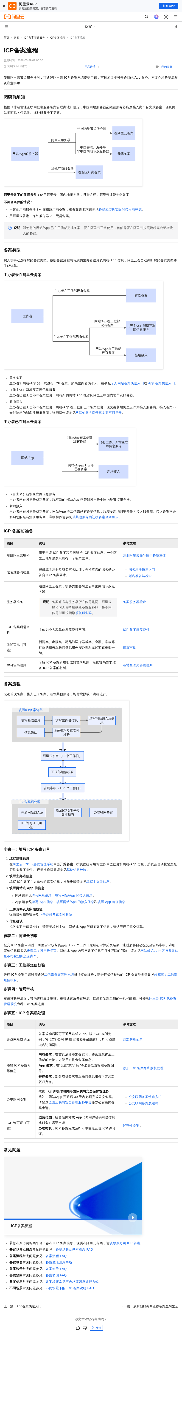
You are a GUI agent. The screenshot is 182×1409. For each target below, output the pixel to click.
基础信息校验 (76, 870)
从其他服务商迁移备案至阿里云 (99, 412)
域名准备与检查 (140, 576)
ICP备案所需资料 (136, 630)
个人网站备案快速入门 (127, 383)
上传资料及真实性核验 (55, 915)
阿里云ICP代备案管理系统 (33, 864)
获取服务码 (83, 613)
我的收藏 (166, 67)
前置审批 (129, 647)
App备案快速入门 (161, 383)
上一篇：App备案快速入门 (23, 1306)
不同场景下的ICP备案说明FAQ (70, 1288)
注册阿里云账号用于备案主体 (144, 555)
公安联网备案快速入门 (145, 1097)
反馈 (96, 1327)
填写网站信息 (41, 895)
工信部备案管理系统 (59, 974)
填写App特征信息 (111, 902)
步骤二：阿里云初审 (42, 950)
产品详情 (89, 66)
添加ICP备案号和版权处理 (143, 1068)
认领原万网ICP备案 (124, 1243)
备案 (16, 37)
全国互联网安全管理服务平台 (70, 1102)
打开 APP (169, 6)
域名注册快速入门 (142, 569)
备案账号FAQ (56, 1269)
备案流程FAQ (56, 1256)
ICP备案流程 (57, 37)
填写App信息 (42, 902)
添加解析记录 (133, 1039)
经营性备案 (131, 1125)
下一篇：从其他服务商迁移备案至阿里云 (149, 1306)
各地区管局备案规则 (138, 665)
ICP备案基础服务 (34, 37)
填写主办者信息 (97, 881)
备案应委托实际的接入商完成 (120, 209)
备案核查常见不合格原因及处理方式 (72, 1281)
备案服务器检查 (134, 602)
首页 (6, 37)
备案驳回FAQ (56, 1275)
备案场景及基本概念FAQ (74, 1249)
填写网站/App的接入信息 (73, 895)
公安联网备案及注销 (144, 1103)
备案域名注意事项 (59, 1262)
